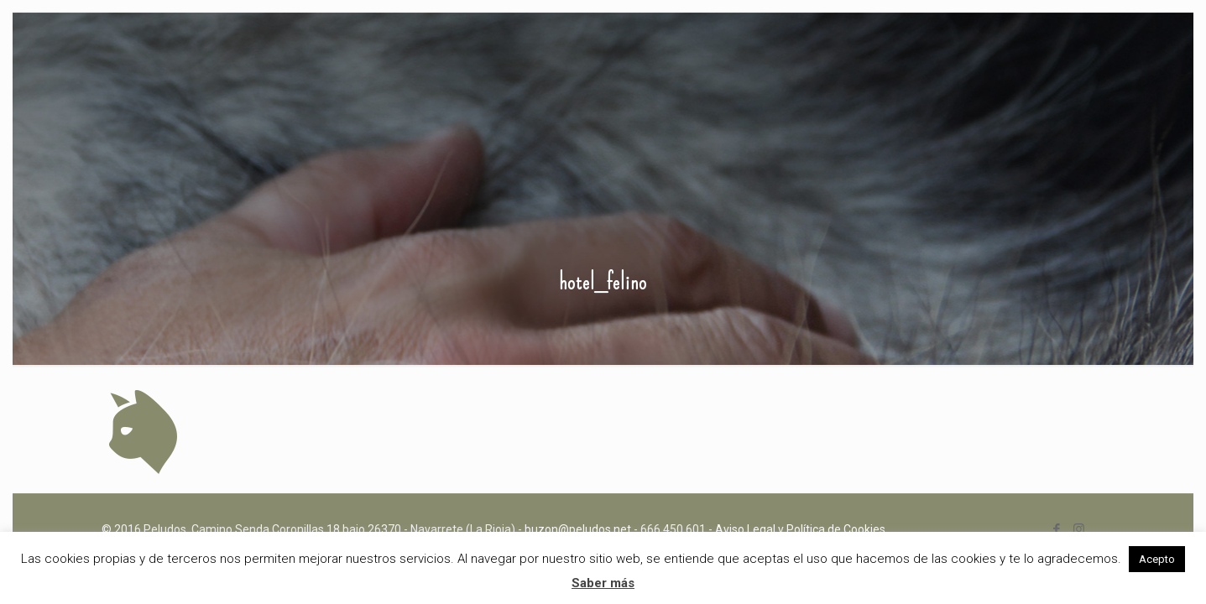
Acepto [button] (1157, 559)
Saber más (603, 583)
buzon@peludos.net (578, 529)
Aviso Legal (745, 529)
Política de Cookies (835, 529)
